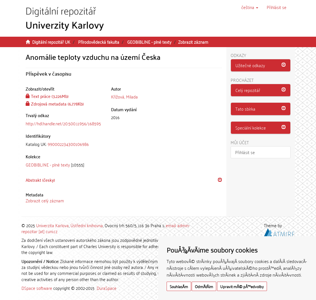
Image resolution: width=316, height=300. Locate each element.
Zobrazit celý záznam (45, 200)
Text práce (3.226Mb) (47, 96)
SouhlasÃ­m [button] (179, 286)
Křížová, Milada (124, 96)
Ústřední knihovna (86, 225)
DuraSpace (106, 288)
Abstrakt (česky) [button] (40, 180)
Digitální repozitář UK (51, 42)
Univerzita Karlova (52, 225)
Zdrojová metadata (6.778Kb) (55, 104)
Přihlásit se (245, 152)
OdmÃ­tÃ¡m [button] (204, 286)
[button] (249, 7)
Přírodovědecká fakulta (98, 42)
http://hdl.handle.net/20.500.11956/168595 (63, 123)
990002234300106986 (68, 144)
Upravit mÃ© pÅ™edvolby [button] (242, 286)
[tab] (64, 144)
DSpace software (36, 288)
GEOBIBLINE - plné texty (149, 42)
